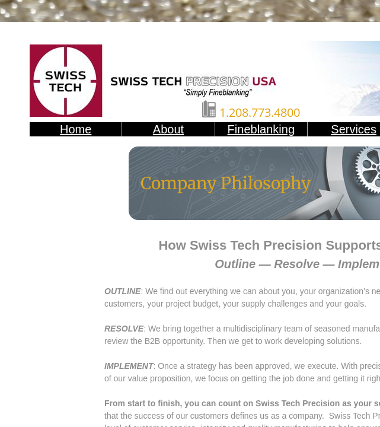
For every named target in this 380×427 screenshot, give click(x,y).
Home (75, 129)
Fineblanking (261, 129)
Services (353, 129)
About (168, 129)
